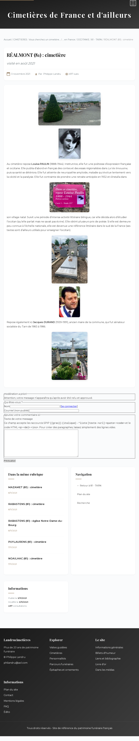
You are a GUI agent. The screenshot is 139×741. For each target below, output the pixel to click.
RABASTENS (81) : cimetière (26, 508)
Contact (8, 700)
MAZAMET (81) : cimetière (25, 492)
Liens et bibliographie (108, 663)
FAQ (6, 711)
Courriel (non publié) (16, 410)
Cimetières (56, 657)
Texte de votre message (18, 419)
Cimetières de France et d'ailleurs (70, 14)
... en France (68, 39)
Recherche (83, 507)
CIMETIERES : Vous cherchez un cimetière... (36, 39)
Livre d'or (100, 669)
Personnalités (58, 663)
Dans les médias (104, 674)
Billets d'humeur (105, 657)
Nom (7, 406)
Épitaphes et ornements (64, 674)
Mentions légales (14, 705)
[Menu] (133, 3)
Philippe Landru (52, 74)
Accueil (7, 39)
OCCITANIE (83, 39)
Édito (7, 716)
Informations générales (109, 652)
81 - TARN (96, 39)
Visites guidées (58, 652)
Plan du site (83, 499)
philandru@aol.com (15, 667)
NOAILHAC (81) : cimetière (25, 563)
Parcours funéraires (61, 669)
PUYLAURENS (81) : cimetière (27, 546)
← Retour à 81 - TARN (89, 490)
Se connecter (69, 406)
